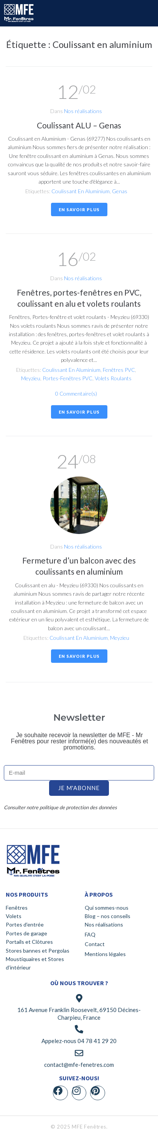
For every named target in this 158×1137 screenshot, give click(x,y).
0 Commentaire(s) (76, 393)
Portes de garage (26, 933)
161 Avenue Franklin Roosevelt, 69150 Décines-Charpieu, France (79, 1013)
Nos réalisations (83, 111)
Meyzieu (30, 378)
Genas (119, 191)
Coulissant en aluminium (80, 191)
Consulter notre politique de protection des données (60, 807)
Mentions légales (105, 954)
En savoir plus (79, 209)
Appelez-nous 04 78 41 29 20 (79, 1040)
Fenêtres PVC (119, 369)
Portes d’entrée (25, 924)
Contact (95, 944)
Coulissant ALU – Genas (79, 125)
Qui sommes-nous (106, 907)
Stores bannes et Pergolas (37, 950)
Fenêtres (17, 907)
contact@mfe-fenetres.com (79, 1064)
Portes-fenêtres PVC (67, 378)
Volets (13, 916)
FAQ (90, 934)
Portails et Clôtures (29, 941)
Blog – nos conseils (107, 916)
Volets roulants (113, 378)
